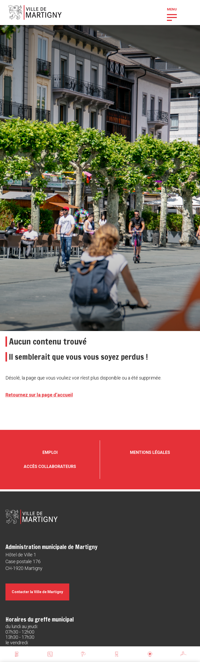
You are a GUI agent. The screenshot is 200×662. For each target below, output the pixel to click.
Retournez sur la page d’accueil (39, 395)
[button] (172, 17)
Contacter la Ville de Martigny (37, 592)
